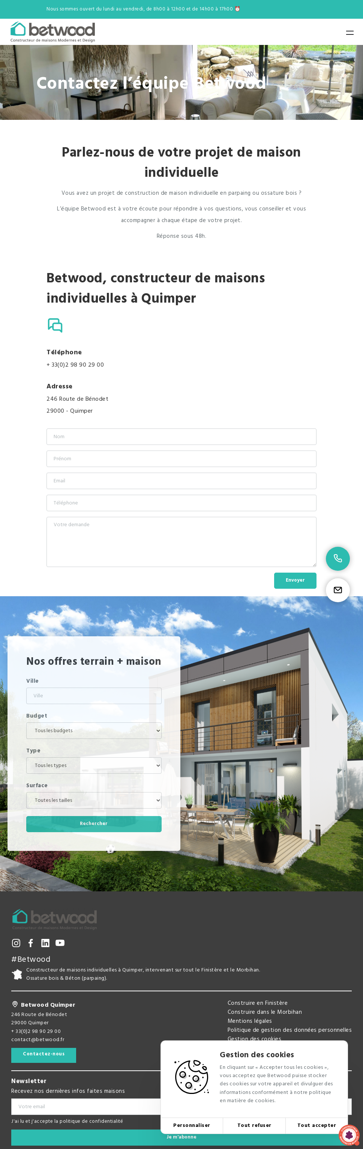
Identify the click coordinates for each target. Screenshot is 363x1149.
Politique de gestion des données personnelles (290, 1030)
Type (33, 750)
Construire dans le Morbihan (265, 1012)
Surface (37, 785)
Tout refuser (254, 1125)
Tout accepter (316, 1125)
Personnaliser (191, 1125)
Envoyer (295, 580)
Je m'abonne (181, 1137)
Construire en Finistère (258, 1003)
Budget (36, 716)
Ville (32, 681)
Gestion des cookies (255, 1039)
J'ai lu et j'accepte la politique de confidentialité (67, 1121)
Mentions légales (250, 1021)
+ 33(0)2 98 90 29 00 (75, 365)
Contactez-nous (43, 1054)
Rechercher (94, 824)
